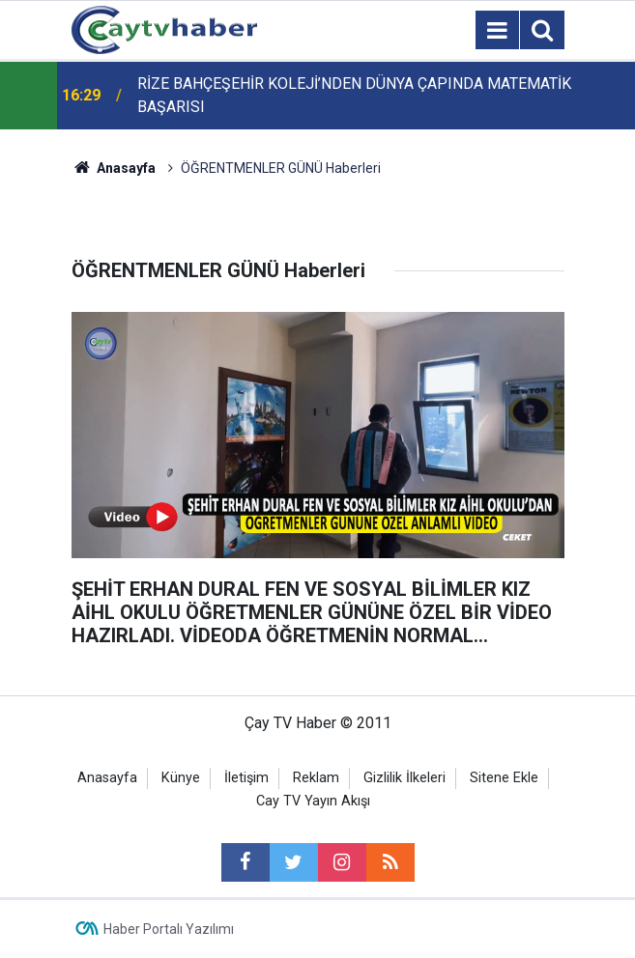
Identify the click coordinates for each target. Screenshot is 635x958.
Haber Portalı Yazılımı (168, 929)
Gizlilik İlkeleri (404, 778)
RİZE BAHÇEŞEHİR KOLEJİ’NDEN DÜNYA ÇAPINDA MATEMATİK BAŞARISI (354, 95)
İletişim (246, 778)
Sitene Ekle (504, 778)
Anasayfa (107, 778)
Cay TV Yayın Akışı (313, 801)
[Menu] (497, 31)
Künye (180, 778)
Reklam (316, 778)
